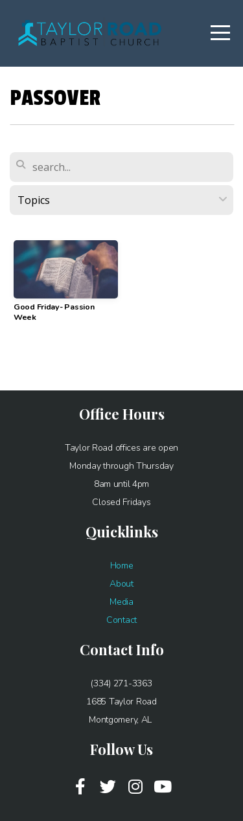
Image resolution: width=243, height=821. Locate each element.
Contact (121, 620)
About (121, 584)
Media (121, 602)
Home (121, 565)
